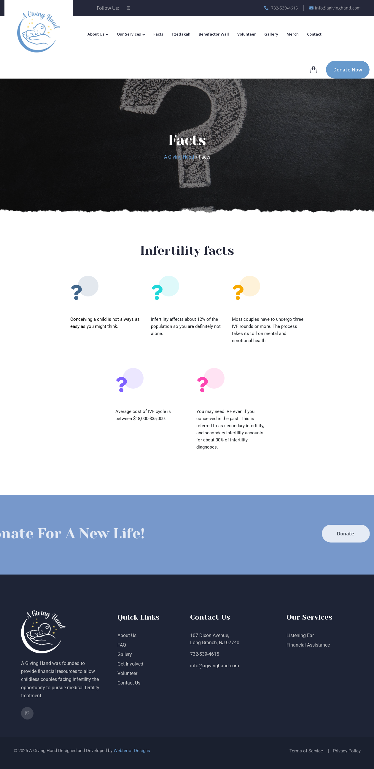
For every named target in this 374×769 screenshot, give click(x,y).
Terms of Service (306, 751)
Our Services (129, 34)
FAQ (121, 645)
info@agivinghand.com (335, 8)
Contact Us (128, 683)
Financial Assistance (308, 645)
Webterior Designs (132, 750)
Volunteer (246, 34)
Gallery (271, 34)
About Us (95, 34)
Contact (314, 34)
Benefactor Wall (214, 34)
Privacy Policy (347, 751)
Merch (293, 34)
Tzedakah (180, 34)
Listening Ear (300, 635)
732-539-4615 (281, 8)
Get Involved (130, 664)
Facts (158, 34)
